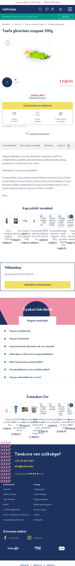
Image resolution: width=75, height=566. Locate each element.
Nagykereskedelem (41, 488)
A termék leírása (9, 145)
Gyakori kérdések (65, 145)
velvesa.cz (37, 554)
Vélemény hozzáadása (37, 276)
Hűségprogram (39, 478)
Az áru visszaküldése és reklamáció (16, 503)
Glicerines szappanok (56, 24)
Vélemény (48, 145)
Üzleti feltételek (9, 488)
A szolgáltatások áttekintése (13, 509)
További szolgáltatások (11, 498)
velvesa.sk (24, 554)
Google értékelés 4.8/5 (29, 462)
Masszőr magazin (40, 498)
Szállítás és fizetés (9, 483)
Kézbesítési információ (37, 98)
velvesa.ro (50, 554)
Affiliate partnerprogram (43, 493)
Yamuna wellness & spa (34, 24)
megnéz (65, 17)
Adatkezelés (38, 509)
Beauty (17, 24)
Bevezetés (6, 24)
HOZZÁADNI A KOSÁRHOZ (37, 105)
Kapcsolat (7, 478)
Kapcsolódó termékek (30, 145)
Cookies (36, 503)
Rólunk (5, 493)
